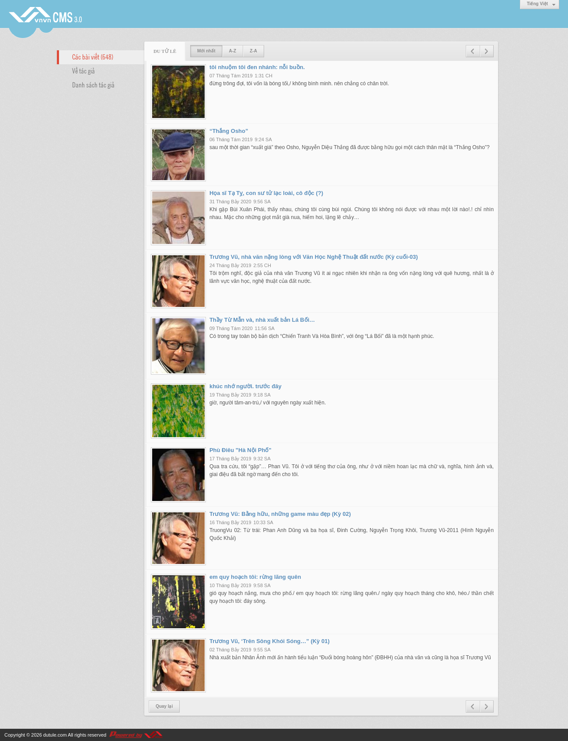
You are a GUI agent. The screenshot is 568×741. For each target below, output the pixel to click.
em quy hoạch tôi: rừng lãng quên (255, 577)
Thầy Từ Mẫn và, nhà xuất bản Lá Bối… (262, 320)
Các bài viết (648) (92, 56)
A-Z (233, 51)
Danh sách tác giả (93, 84)
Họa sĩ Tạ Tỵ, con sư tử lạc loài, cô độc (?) (266, 193)
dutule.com (55, 735)
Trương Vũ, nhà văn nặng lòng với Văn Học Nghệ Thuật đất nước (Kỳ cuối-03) (313, 257)
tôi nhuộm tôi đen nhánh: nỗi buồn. (257, 67)
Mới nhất (206, 51)
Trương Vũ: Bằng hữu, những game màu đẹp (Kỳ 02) (280, 514)
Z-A (253, 51)
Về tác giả (83, 70)
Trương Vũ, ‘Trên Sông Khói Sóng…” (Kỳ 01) (269, 641)
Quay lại (164, 706)
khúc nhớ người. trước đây (245, 386)
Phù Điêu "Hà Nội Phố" (240, 450)
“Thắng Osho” (228, 131)
